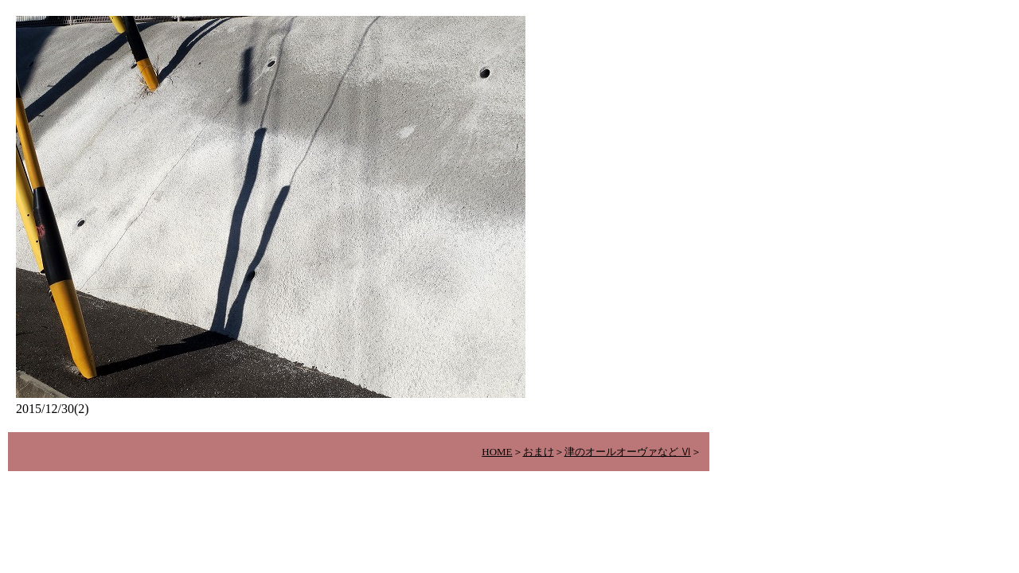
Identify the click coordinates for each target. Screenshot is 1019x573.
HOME (497, 452)
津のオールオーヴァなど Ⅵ (627, 452)
